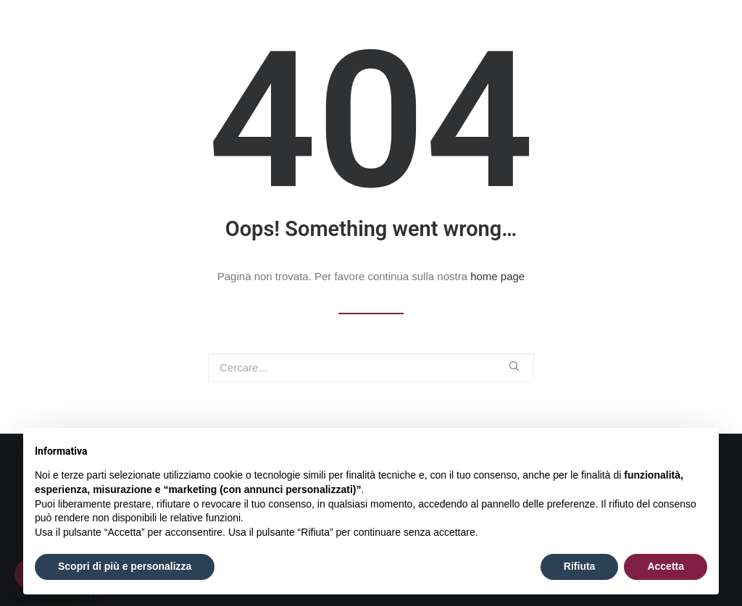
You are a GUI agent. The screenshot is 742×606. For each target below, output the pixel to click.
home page (497, 276)
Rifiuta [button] (580, 566)
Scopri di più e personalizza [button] (124, 566)
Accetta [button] (665, 566)
